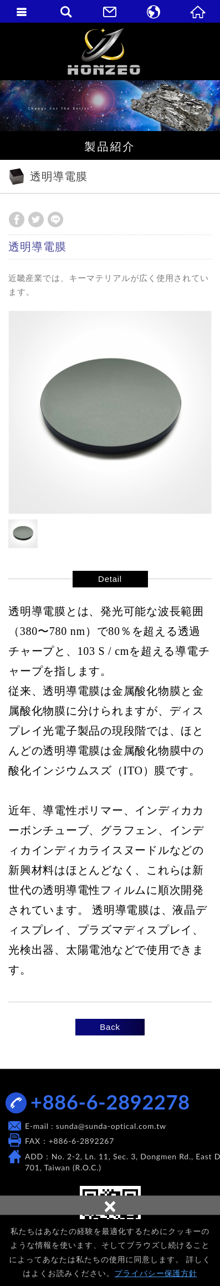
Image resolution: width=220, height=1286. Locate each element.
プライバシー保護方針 (156, 1273)
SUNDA (110, 51)
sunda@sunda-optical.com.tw (111, 1126)
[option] (110, 412)
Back (110, 1027)
